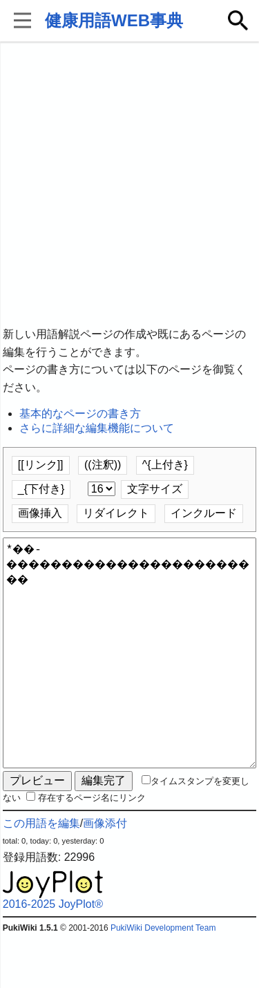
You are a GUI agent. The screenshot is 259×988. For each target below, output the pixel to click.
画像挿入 (40, 513)
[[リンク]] (41, 465)
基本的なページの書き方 (80, 413)
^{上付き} (165, 465)
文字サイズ (154, 489)
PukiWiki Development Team (163, 977)
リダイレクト (116, 513)
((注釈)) (102, 465)
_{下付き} (41, 489)
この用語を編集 (41, 873)
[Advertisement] (129, 184)
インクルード (204, 513)
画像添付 (105, 873)
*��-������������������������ (130, 678)
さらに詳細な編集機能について (96, 428)
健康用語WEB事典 (114, 20)
